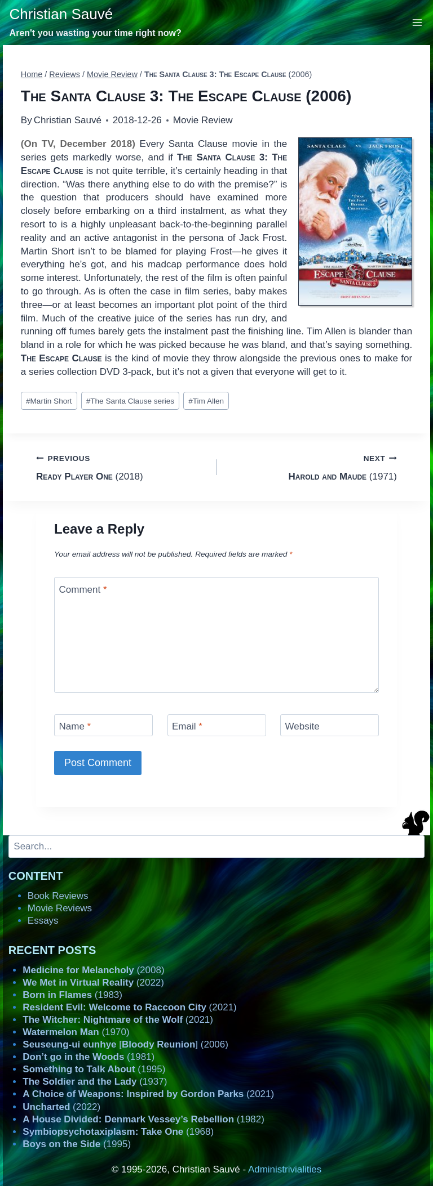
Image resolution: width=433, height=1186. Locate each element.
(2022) (93, 982)
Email (187, 726)
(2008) (93, 970)
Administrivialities (284, 1169)
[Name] (103, 725)
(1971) (311, 466)
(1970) (76, 1032)
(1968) (118, 1131)
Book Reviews (58, 895)
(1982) (143, 1119)
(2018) (121, 466)
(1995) (94, 1069)
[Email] (216, 725)
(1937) (95, 1081)
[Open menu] (417, 22)
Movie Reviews (60, 908)
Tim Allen (206, 401)
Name (75, 726)
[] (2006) (125, 1044)
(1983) (72, 995)
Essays (43, 920)
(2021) (129, 1007)
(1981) (88, 1056)
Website (302, 726)
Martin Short (49, 401)
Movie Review (203, 120)
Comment (83, 589)
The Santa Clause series (130, 401)
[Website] (329, 725)
